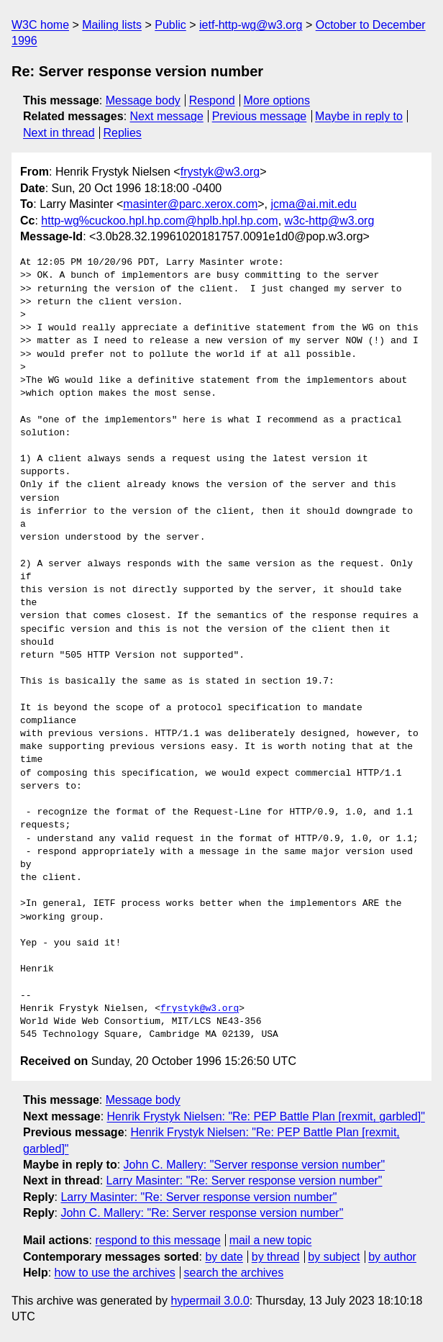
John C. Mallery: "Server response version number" (254, 1165)
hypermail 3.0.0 (209, 1301)
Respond (212, 100)
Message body (143, 100)
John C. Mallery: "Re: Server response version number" (201, 1213)
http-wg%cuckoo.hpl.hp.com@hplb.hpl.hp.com (159, 220)
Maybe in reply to (359, 116)
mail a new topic (270, 1240)
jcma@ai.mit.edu (314, 204)
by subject (334, 1257)
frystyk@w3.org (220, 172)
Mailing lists (112, 25)
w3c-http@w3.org (330, 220)
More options (277, 100)
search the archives (234, 1272)
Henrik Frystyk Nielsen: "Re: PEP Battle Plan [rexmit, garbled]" (266, 1116)
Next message (167, 116)
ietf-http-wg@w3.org (250, 25)
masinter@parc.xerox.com (190, 204)
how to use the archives (115, 1272)
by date (223, 1257)
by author (392, 1257)
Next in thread (59, 133)
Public (170, 25)
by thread (276, 1257)
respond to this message (157, 1240)
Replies (122, 133)
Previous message (259, 116)
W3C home (40, 25)
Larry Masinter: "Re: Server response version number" (244, 1180)
